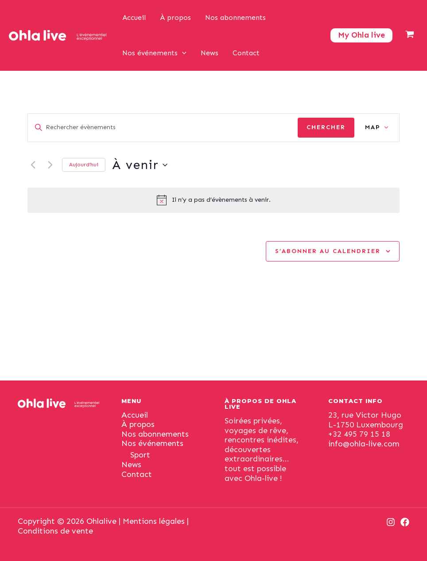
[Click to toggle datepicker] (139, 165)
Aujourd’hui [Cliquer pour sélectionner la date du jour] (83, 164)
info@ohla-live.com (364, 444)
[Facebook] (404, 522)
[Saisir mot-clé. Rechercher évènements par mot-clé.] (163, 128)
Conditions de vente (55, 531)
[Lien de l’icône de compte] (361, 35)
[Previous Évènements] (32, 165)
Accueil (134, 17)
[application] (182, 53)
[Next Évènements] (50, 165)
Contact (246, 53)
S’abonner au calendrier (327, 251)
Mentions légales (154, 521)
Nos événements (154, 53)
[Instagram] (390, 522)
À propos (175, 17)
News (209, 53)
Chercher (326, 127)
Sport (140, 455)
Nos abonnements (235, 17)
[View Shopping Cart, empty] (409, 35)
